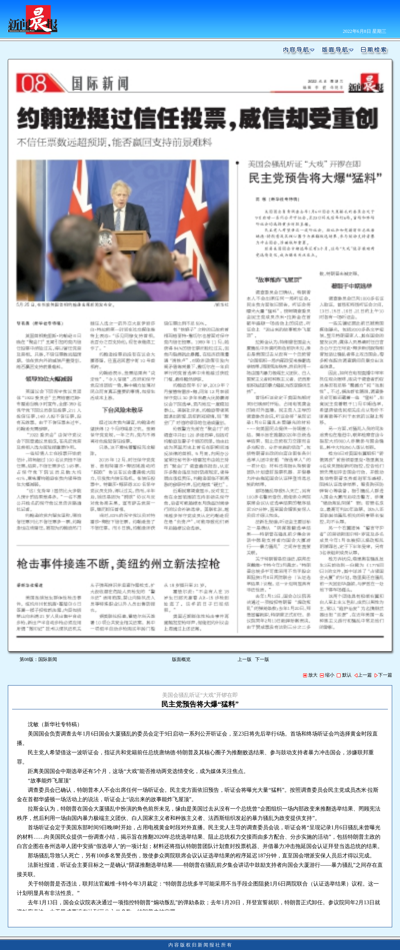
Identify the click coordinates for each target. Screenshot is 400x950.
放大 (310, 675)
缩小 (327, 675)
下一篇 (383, 675)
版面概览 (181, 659)
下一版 (263, 659)
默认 (344, 675)
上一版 (245, 659)
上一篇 (363, 675)
